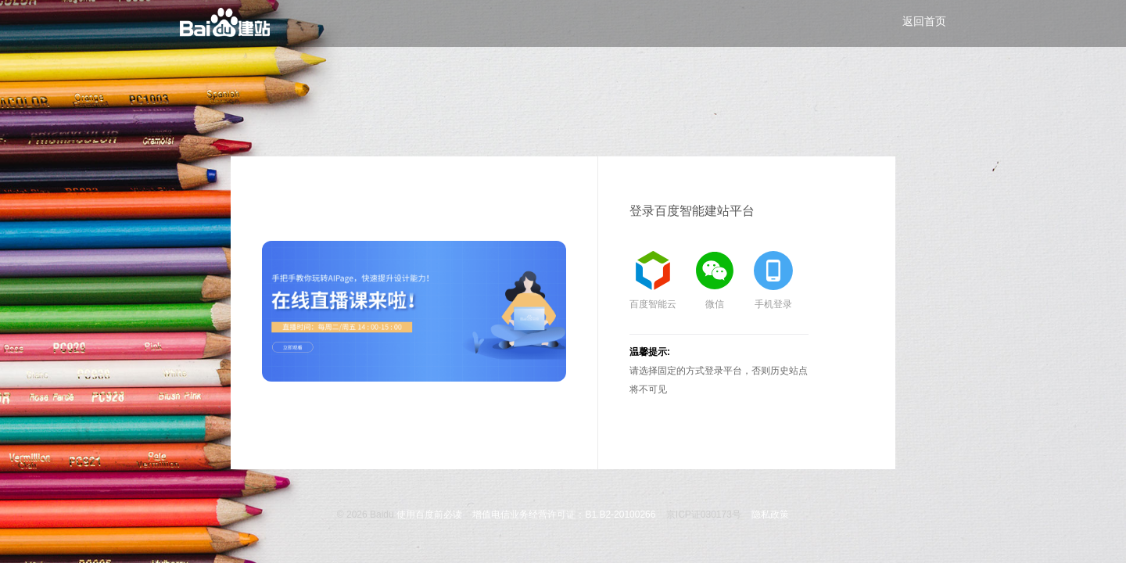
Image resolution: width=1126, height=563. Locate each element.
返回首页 (924, 21)
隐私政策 (770, 514)
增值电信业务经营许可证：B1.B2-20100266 (563, 514)
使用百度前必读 (429, 514)
